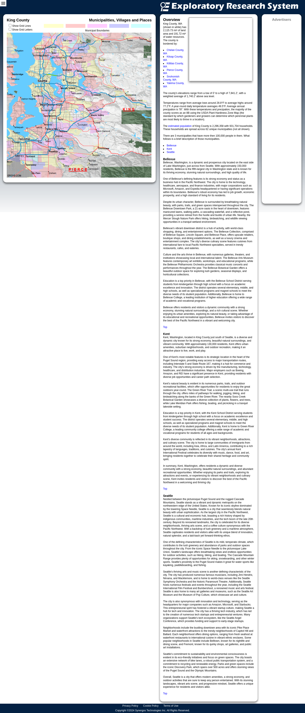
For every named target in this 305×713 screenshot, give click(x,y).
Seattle (171, 152)
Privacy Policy (130, 705)
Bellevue (171, 145)
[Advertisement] (281, 111)
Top (165, 327)
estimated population (180, 126)
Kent (169, 148)
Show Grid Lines (22, 25)
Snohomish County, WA (171, 78)
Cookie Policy (151, 705)
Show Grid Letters (22, 29)
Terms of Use (171, 705)
